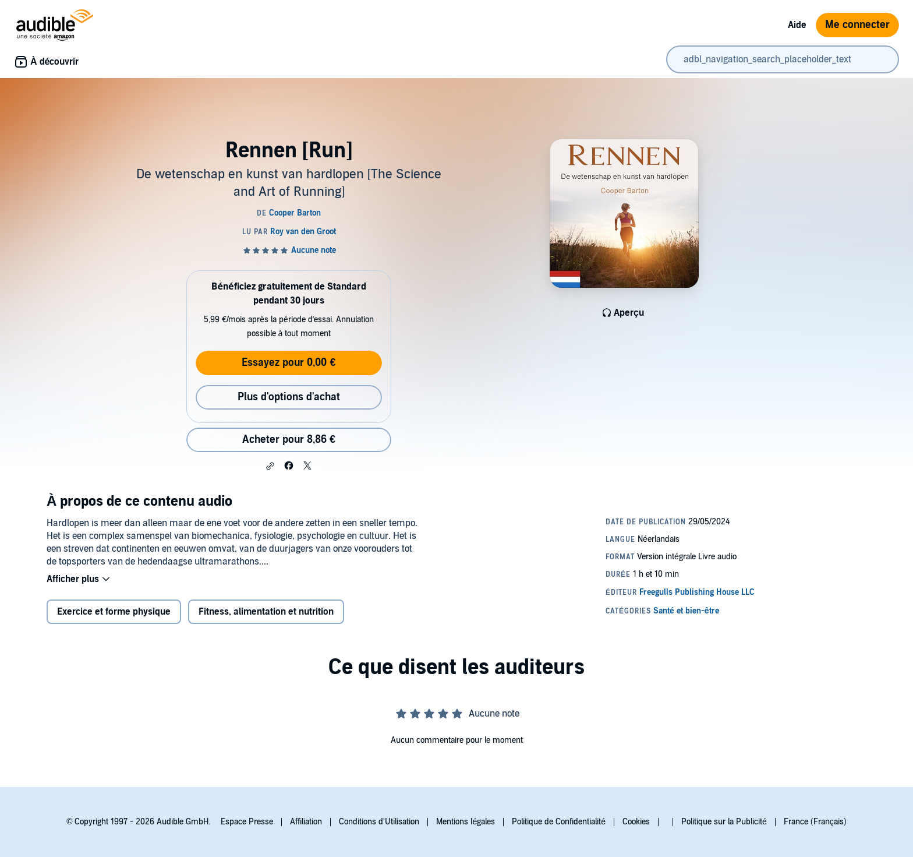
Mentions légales (465, 822)
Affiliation (306, 822)
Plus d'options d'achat (289, 397)
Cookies (636, 822)
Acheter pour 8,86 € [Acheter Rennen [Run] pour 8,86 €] (288, 439)
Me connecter (857, 25)
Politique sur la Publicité (724, 822)
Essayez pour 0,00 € (288, 363)
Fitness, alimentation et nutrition (266, 612)
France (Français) (815, 822)
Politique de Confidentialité (559, 822)
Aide (797, 25)
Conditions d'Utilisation (379, 822)
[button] (270, 466)
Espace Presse (247, 822)
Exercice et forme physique (114, 612)
